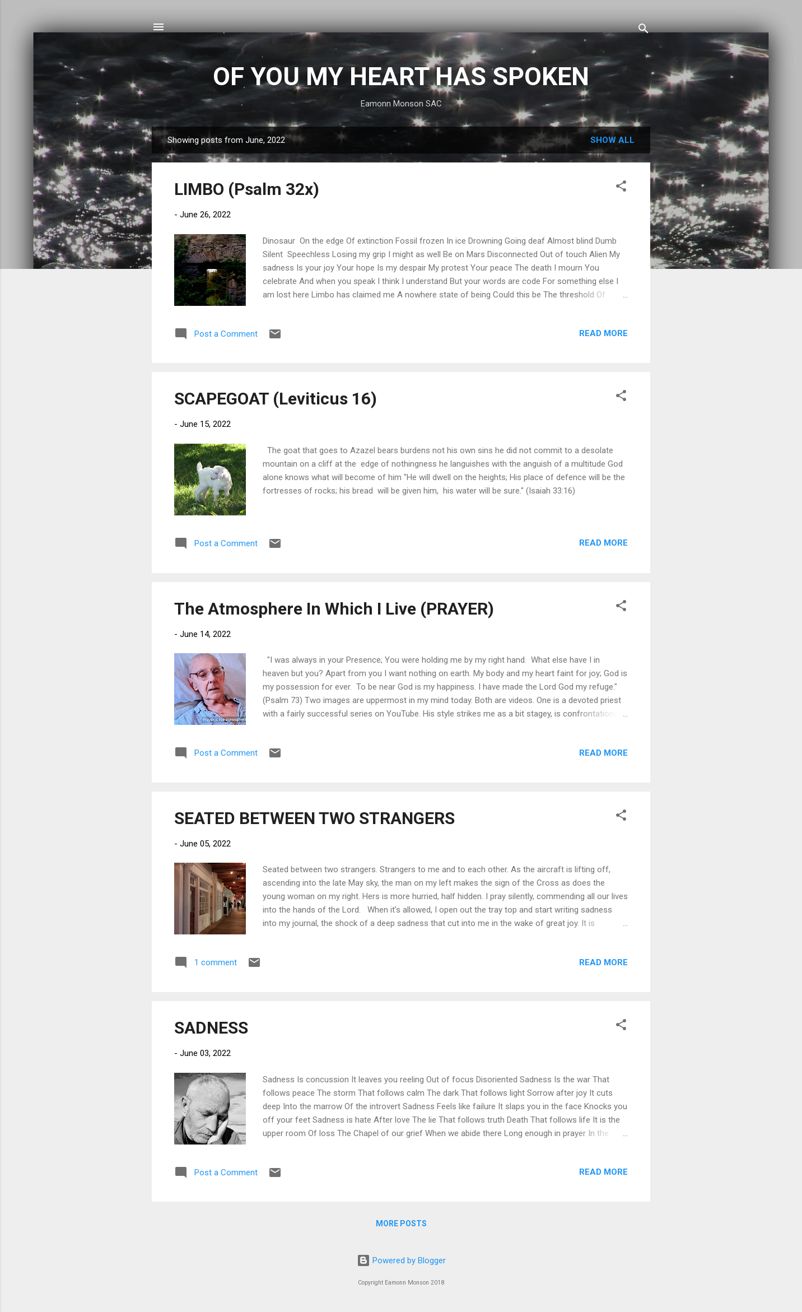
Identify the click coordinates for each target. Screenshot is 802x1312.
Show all (612, 140)
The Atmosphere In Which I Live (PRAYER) (334, 608)
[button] (621, 188)
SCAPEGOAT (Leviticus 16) (275, 398)
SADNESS (211, 1027)
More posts (401, 1223)
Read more (603, 333)
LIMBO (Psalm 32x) (246, 189)
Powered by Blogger (401, 1260)
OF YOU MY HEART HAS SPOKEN (401, 76)
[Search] (643, 30)
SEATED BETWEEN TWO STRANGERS (314, 818)
